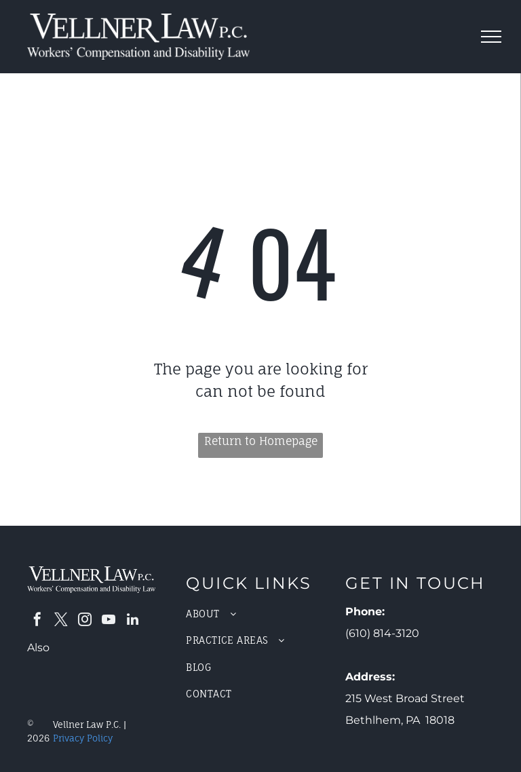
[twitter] (61, 621)
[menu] (491, 36)
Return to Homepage (260, 441)
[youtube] (108, 621)
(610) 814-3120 (382, 633)
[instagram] (85, 621)
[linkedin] (132, 621)
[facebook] (37, 621)
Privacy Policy (83, 738)
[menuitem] (260, 613)
